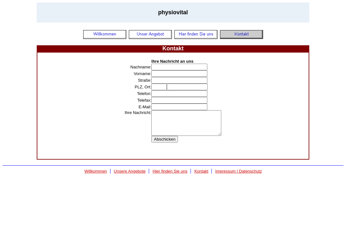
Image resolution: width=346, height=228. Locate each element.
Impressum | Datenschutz (238, 176)
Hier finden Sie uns (170, 176)
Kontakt (201, 176)
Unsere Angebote (130, 176)
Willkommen (96, 176)
